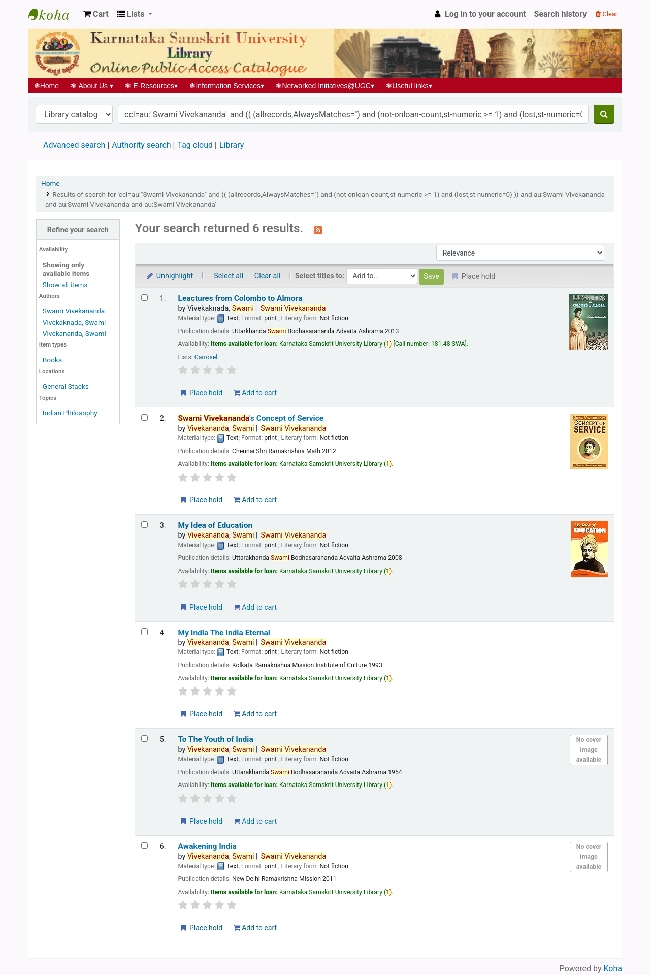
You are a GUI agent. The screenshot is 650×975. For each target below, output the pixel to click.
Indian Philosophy (70, 412)
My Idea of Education (215, 525)
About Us (92, 86)
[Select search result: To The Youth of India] (144, 738)
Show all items (65, 284)
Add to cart (255, 393)
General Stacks (66, 386)
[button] (96, 14)
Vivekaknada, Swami (74, 322)
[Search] (604, 114)
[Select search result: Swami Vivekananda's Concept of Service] (144, 417)
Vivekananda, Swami (74, 333)
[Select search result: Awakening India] (144, 845)
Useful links (409, 86)
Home (46, 86)
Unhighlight (169, 276)
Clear (607, 14)
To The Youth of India (215, 739)
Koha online (53, 14)
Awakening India (207, 846)
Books (52, 360)
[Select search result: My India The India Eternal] (144, 631)
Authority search (141, 145)
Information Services (227, 86)
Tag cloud (195, 145)
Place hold (201, 393)
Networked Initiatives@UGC (325, 86)
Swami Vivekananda (74, 311)
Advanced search (74, 145)
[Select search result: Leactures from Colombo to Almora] (144, 297)
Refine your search (78, 230)
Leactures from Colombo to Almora (240, 298)
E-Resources (151, 86)
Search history (560, 14)
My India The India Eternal (224, 632)
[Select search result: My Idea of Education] (144, 524)
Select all (228, 276)
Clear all (267, 276)
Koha (613, 968)
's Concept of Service (251, 418)
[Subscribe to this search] (318, 229)
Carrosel (206, 357)
